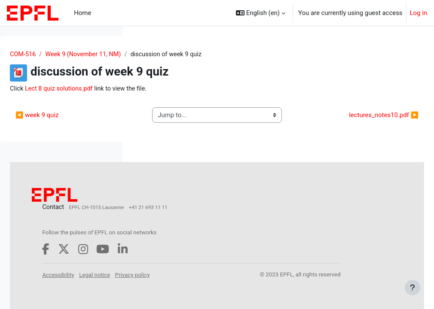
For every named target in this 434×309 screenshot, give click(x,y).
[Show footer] (412, 287)
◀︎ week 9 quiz (166, 120)
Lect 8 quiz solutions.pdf (190, 89)
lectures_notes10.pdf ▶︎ (364, 120)
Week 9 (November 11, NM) (214, 54)
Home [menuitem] (82, 13)
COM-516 (152, 54)
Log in (418, 13)
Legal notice (224, 282)
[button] (260, 13)
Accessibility (188, 282)
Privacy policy (189, 291)
